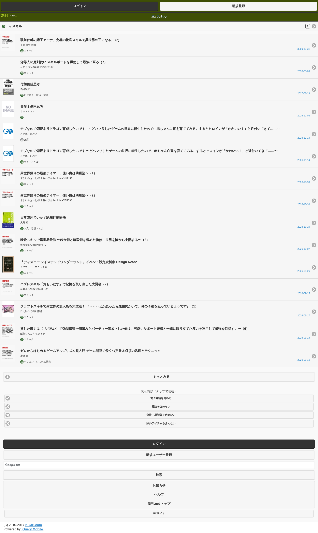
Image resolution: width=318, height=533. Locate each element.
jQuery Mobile (32, 529)
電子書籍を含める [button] (160, 398)
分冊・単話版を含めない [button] (160, 415)
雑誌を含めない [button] (161, 406)
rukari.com (33, 525)
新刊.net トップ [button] (159, 503)
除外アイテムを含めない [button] (160, 423)
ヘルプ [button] (159, 494)
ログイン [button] (79, 6)
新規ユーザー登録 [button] (159, 455)
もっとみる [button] (161, 376)
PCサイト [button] (159, 513)
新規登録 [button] (238, 6)
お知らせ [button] (159, 485)
